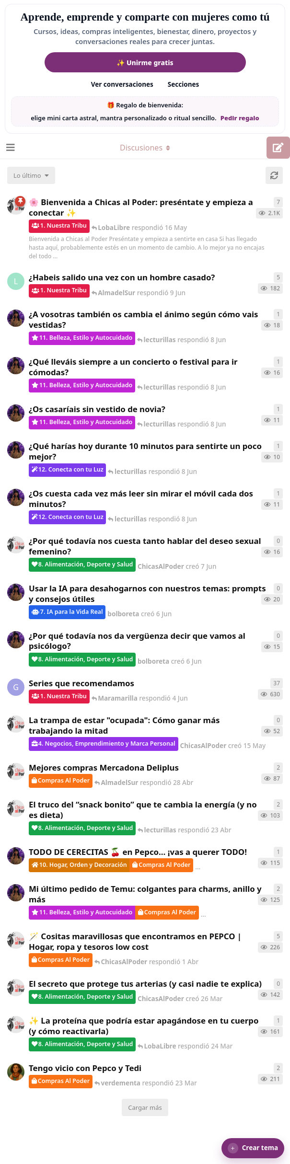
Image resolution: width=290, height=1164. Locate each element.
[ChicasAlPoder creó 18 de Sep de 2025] (15, 206)
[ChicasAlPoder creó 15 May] (15, 724)
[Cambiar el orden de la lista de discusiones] (31, 175)
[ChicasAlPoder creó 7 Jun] (15, 544)
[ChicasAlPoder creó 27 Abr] (15, 771)
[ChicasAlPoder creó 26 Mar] (15, 987)
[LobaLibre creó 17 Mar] (15, 281)
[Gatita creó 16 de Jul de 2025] (15, 687)
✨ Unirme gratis (144, 62)
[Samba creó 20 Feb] (15, 1072)
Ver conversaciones (122, 84)
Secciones (183, 84)
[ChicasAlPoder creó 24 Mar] (15, 1024)
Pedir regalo (239, 118)
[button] (252, 1148)
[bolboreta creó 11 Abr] (15, 892)
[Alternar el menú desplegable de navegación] (145, 148)
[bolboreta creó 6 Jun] (15, 318)
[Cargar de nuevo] (274, 175)
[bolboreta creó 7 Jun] (15, 413)
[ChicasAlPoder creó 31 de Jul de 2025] (15, 940)
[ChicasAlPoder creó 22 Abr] (15, 808)
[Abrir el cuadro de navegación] (9, 148)
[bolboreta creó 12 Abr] (15, 855)
